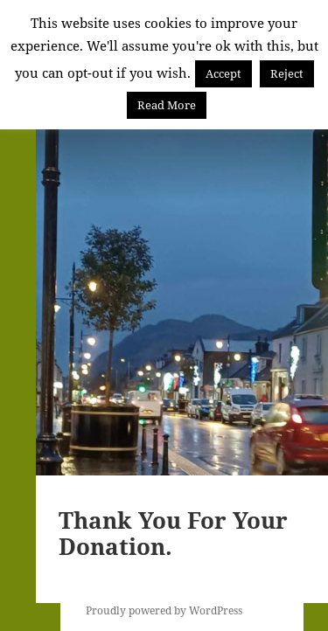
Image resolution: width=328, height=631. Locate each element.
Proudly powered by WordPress (164, 610)
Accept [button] (223, 73)
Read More (166, 105)
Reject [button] (287, 73)
